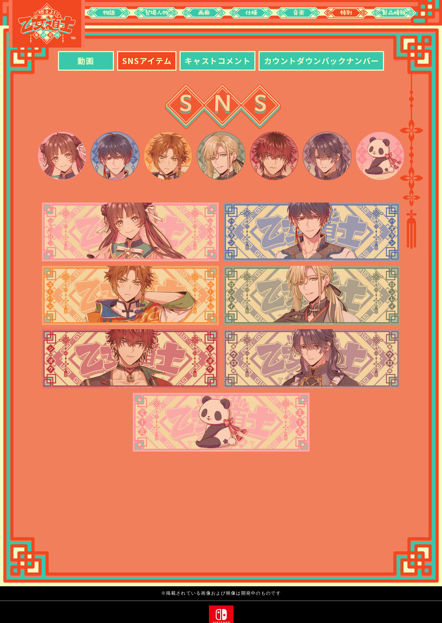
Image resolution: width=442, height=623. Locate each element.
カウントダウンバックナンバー (321, 60)
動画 (86, 60)
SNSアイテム (147, 60)
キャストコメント (217, 60)
